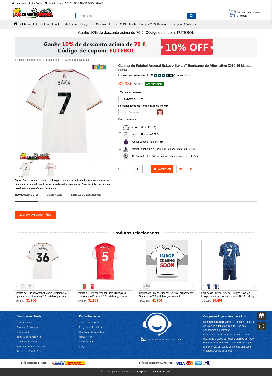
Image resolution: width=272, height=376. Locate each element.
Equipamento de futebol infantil (153, 371)
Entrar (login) (35, 3)
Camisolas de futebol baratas (221, 334)
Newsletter (85, 337)
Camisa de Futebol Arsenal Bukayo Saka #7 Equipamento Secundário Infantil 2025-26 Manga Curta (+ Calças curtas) (228, 296)
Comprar (162, 169)
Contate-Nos (24, 322)
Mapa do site (87, 341)
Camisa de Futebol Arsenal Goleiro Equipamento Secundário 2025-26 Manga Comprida (166, 295)
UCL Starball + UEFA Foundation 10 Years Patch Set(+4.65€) (158, 156)
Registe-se (21, 3)
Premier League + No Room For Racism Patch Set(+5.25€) (157, 149)
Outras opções (127, 119)
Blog (82, 346)
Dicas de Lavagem (28, 341)
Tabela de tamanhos (86, 195)
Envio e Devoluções (29, 327)
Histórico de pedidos (91, 332)
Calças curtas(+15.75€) (137, 127)
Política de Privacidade (31, 346)
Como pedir (24, 332)
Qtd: (121, 168)
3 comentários (182, 75)
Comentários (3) (26, 195)
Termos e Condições (29, 351)
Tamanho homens (130, 92)
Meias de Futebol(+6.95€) (139, 135)
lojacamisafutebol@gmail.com (86, 2)
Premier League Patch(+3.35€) (141, 142)
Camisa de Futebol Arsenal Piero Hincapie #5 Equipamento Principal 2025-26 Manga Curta (102, 295)
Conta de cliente (89, 322)
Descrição (54, 195)
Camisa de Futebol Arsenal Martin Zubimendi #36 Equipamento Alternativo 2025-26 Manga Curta (42, 295)
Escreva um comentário (35, 214)
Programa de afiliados (92, 327)
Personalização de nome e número (138, 105)
